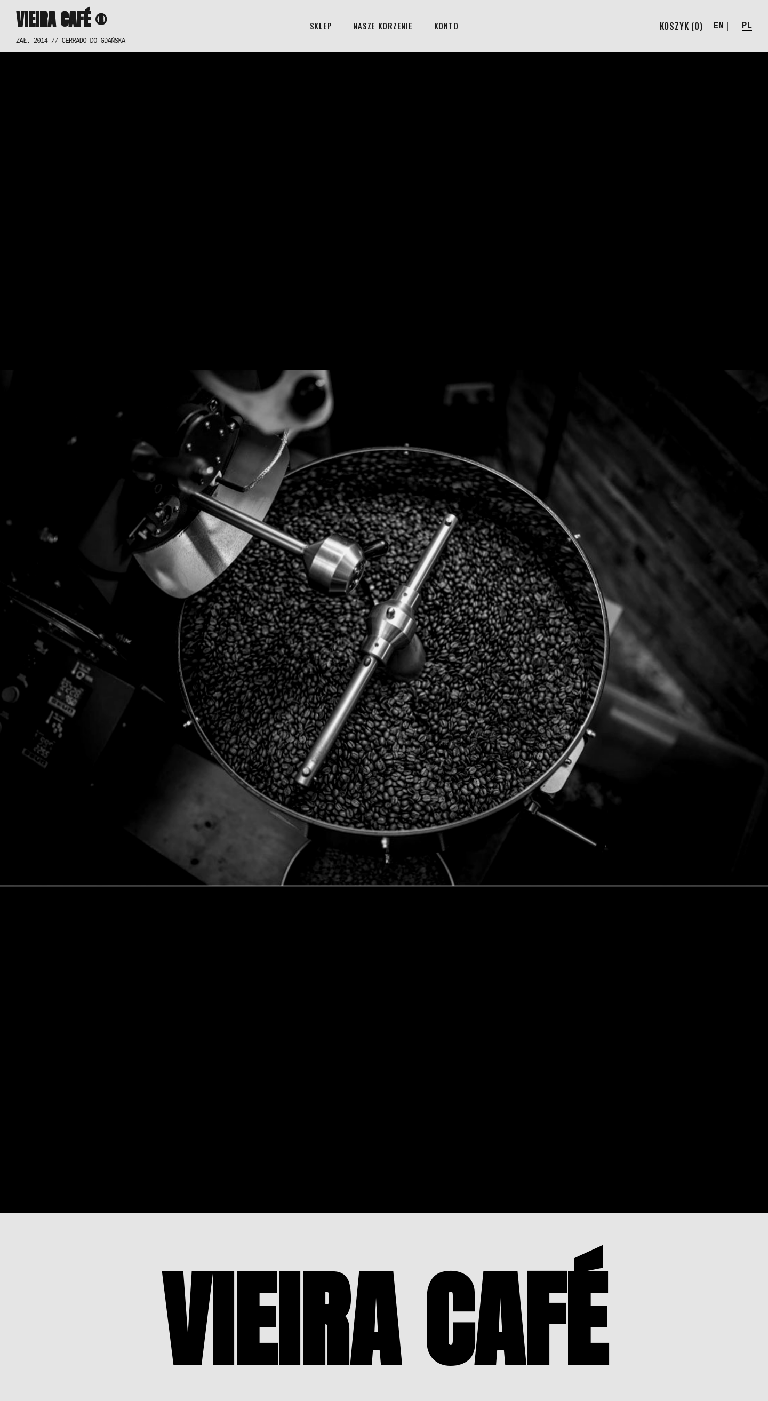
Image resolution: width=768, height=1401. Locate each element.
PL (747, 25)
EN (719, 26)
